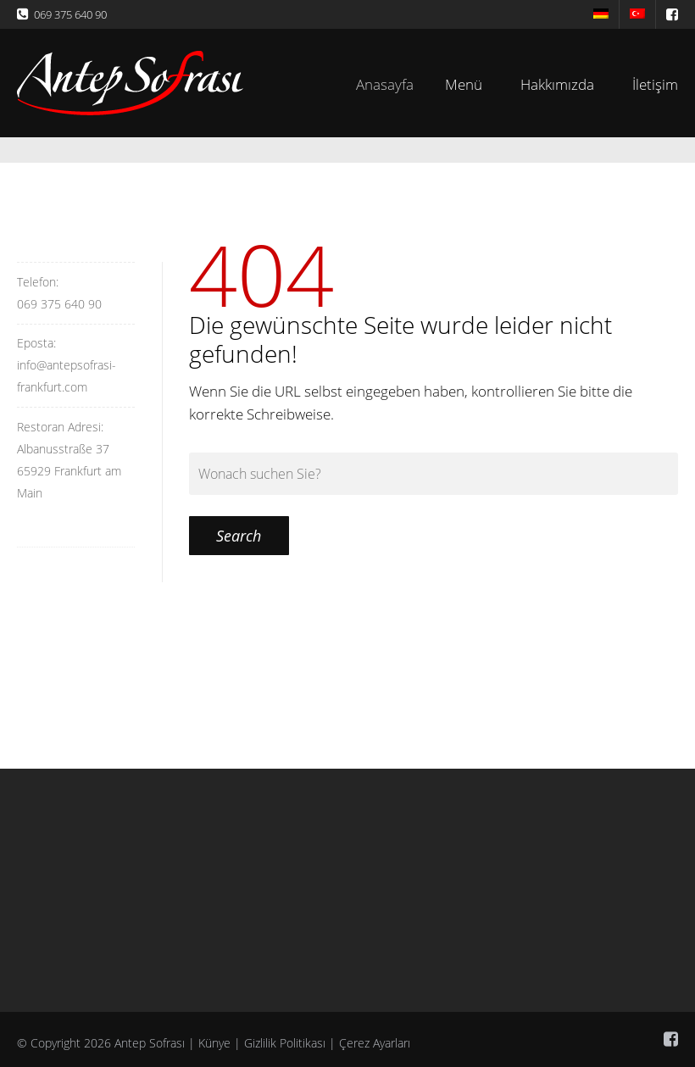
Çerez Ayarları (374, 1043)
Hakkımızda (557, 84)
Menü (467, 84)
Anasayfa (393, 84)
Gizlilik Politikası (284, 1043)
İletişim (655, 84)
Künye (214, 1043)
